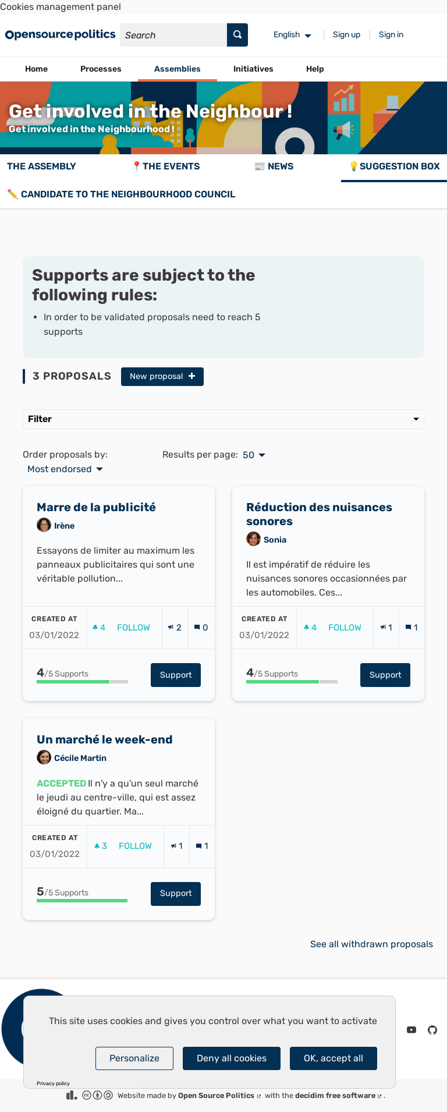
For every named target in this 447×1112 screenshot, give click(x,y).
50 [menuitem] (248, 455)
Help (315, 69)
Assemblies (177, 69)
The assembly (41, 166)
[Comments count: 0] (201, 652)
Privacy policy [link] (53, 1083)
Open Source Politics (220, 1095)
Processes (101, 69)
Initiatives (253, 69)
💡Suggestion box (394, 166)
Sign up (346, 35)
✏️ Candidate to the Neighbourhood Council (121, 194)
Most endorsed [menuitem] (59, 469)
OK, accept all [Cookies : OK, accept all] (333, 1058)
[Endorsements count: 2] (174, 652)
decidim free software (339, 1095)
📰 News (273, 166)
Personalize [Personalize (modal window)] (134, 1058)
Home (36, 69)
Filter (223, 418)
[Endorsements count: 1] (386, 652)
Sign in (391, 35)
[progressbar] (82, 707)
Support (180, 699)
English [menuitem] (287, 35)
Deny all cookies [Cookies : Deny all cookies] (232, 1058)
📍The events (165, 166)
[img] (192, 376)
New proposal (162, 376)
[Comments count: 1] (411, 652)
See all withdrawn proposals (371, 944)
